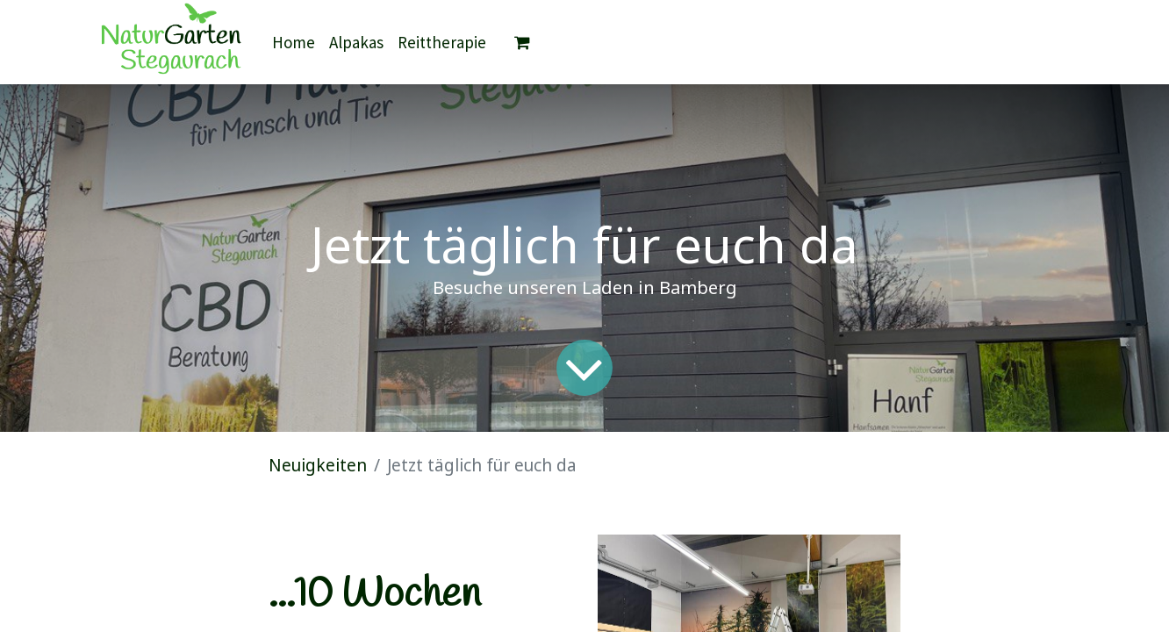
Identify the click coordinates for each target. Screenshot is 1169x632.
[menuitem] (293, 42)
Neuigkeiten (318, 465)
